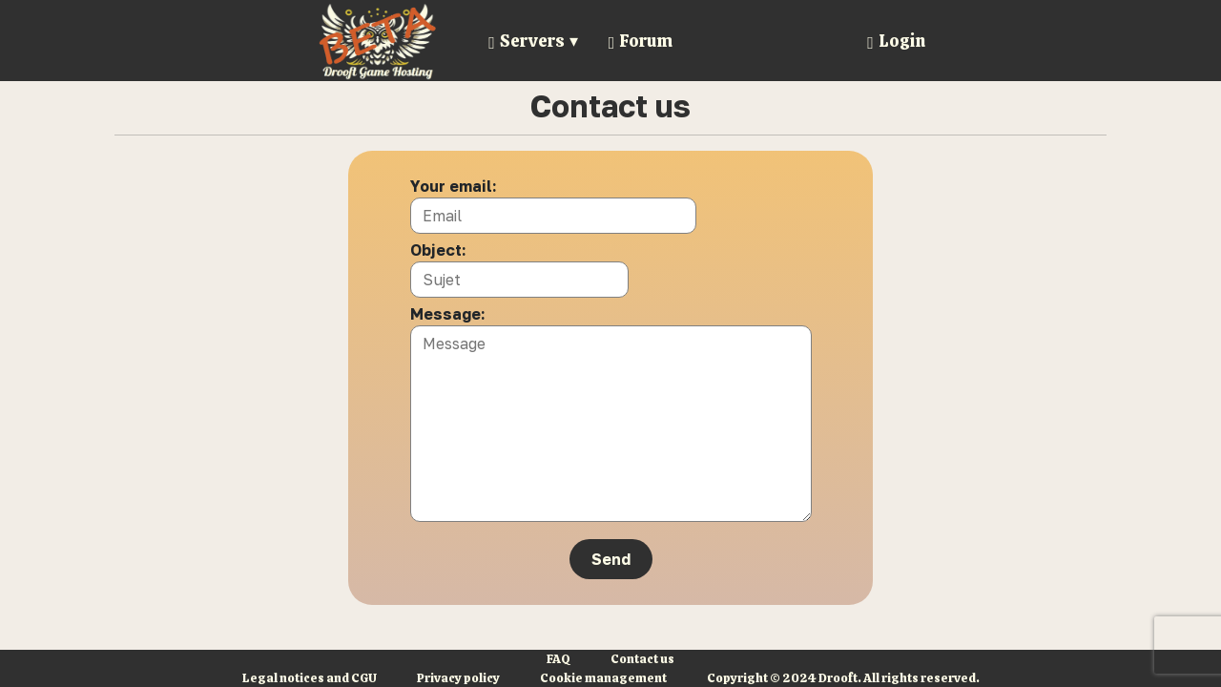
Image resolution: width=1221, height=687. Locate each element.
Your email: (453, 186)
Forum (641, 41)
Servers (526, 41)
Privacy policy (458, 678)
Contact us (642, 659)
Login (896, 41)
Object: (438, 250)
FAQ (558, 659)
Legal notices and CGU (309, 678)
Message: (448, 313)
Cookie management (603, 678)
